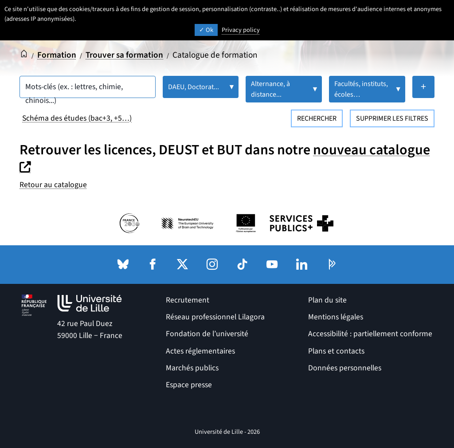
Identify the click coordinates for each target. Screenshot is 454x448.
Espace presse (189, 384)
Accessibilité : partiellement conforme (370, 333)
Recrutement (187, 300)
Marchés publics (192, 367)
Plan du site (327, 300)
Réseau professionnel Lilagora (215, 316)
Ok (206, 30)
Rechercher (317, 118)
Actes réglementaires (200, 351)
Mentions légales (335, 316)
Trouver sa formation (124, 55)
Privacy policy (241, 30)
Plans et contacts (336, 351)
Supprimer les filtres (392, 118)
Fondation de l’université (207, 333)
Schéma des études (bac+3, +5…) (77, 118)
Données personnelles (344, 367)
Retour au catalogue (53, 184)
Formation (56, 55)
